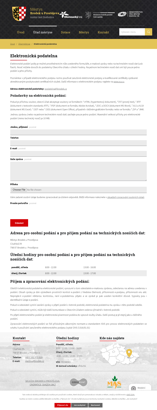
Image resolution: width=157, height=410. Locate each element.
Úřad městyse (42, 32)
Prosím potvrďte (23, 203)
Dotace (65, 32)
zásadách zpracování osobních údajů (125, 197)
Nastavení (96, 405)
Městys (84, 32)
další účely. (131, 394)
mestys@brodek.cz (34, 361)
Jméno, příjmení (23, 126)
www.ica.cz (119, 81)
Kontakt (103, 32)
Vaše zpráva (20, 159)
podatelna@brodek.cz (56, 88)
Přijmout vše (62, 405)
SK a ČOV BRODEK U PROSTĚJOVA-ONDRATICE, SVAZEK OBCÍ (28, 383)
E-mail (18, 148)
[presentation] (30, 212)
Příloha (14, 184)
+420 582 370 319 (33, 357)
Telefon (14, 137)
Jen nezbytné (80, 405)
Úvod (20, 32)
